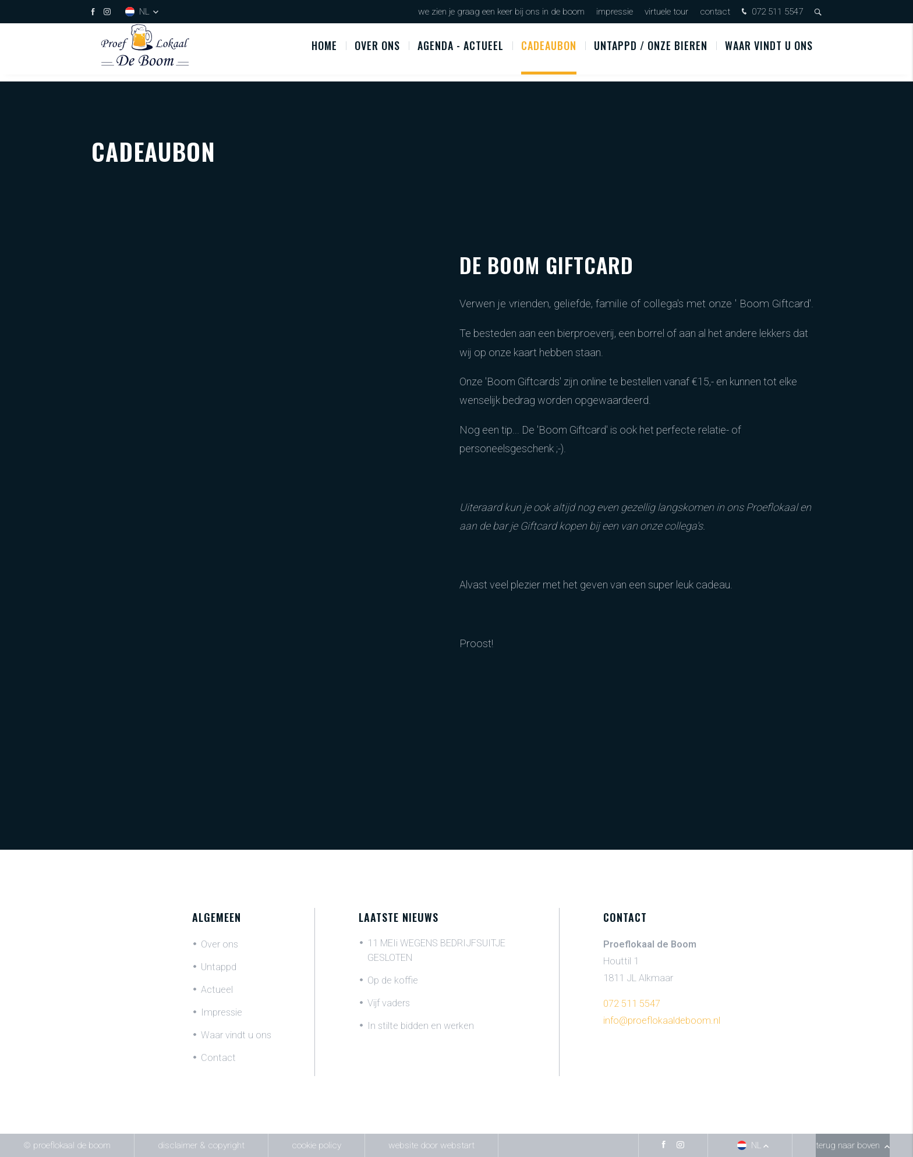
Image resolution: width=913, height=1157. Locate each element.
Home (324, 51)
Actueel (217, 989)
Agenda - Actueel (460, 51)
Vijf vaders (388, 1003)
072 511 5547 (771, 12)
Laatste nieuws (398, 917)
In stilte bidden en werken (420, 1025)
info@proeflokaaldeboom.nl (661, 1020)
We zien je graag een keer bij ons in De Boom (501, 11)
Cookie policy (316, 1145)
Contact (715, 11)
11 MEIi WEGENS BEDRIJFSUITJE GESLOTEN (436, 950)
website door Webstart (431, 1145)
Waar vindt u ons (769, 51)
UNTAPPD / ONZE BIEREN (650, 51)
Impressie (614, 11)
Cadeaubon (548, 51)
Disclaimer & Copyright (201, 1145)
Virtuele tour (666, 11)
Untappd (218, 967)
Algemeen (216, 917)
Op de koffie (392, 980)
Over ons (377, 51)
